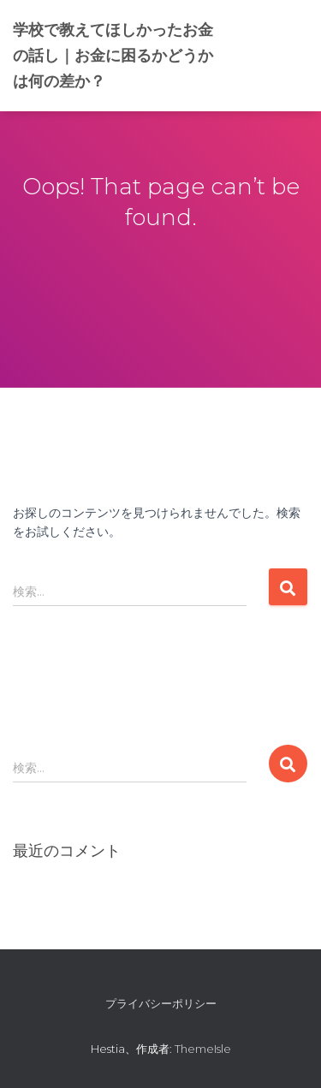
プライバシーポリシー (161, 1003)
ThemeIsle (203, 1048)
